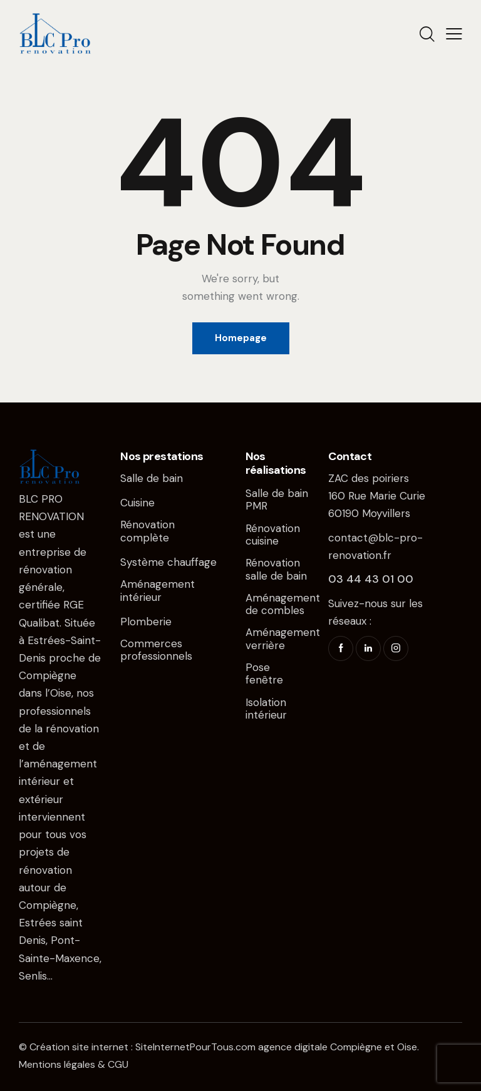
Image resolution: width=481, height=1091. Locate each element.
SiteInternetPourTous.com (195, 1046)
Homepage (241, 338)
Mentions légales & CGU (73, 1064)
